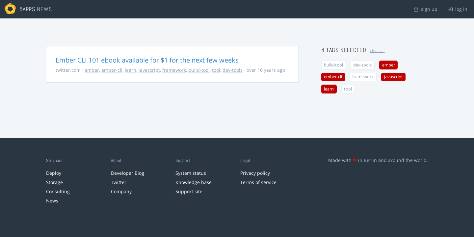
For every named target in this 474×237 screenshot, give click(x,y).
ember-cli (111, 70)
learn (130, 70)
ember (92, 70)
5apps (27, 9)
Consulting (58, 191)
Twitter (118, 182)
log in (457, 9)
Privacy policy (255, 173)
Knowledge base (193, 182)
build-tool (199, 70)
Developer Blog (127, 173)
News (52, 201)
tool (216, 70)
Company (121, 191)
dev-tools (233, 70)
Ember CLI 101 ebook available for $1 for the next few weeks (147, 60)
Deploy (53, 173)
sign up (425, 9)
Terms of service (258, 182)
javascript (149, 70)
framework (174, 70)
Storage (54, 182)
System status (190, 173)
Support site (188, 191)
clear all (377, 50)
